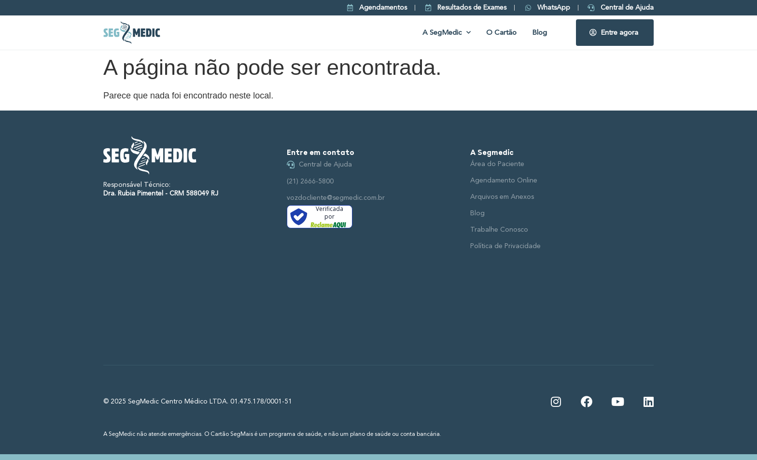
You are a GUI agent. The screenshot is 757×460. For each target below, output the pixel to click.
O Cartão (501, 32)
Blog (539, 32)
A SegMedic (446, 32)
